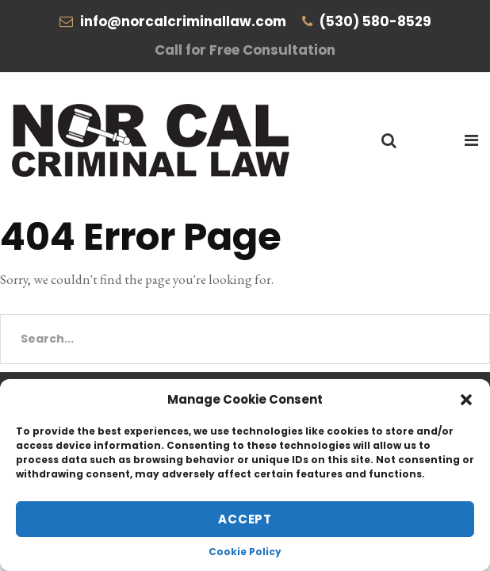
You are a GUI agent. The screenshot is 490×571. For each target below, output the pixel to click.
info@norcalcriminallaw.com (183, 21)
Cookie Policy (245, 551)
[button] (466, 400)
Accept (245, 519)
